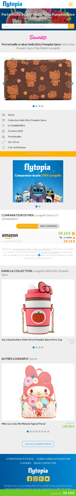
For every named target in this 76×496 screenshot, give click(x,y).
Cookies (25, 463)
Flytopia (12, 4)
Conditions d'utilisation (53, 458)
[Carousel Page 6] (42, 431)
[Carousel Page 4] (42, 106)
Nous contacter (45, 463)
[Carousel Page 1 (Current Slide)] (34, 106)
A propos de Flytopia (20, 458)
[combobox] (35, 26)
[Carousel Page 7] (45, 431)
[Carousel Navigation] (38, 83)
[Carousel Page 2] (36, 106)
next (68, 84)
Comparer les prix (38, 153)
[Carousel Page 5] (40, 431)
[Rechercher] (71, 26)
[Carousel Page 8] (48, 431)
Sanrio (11, 114)
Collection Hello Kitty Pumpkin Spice (27, 120)
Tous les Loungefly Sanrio (38, 443)
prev (7, 84)
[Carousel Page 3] (40, 106)
